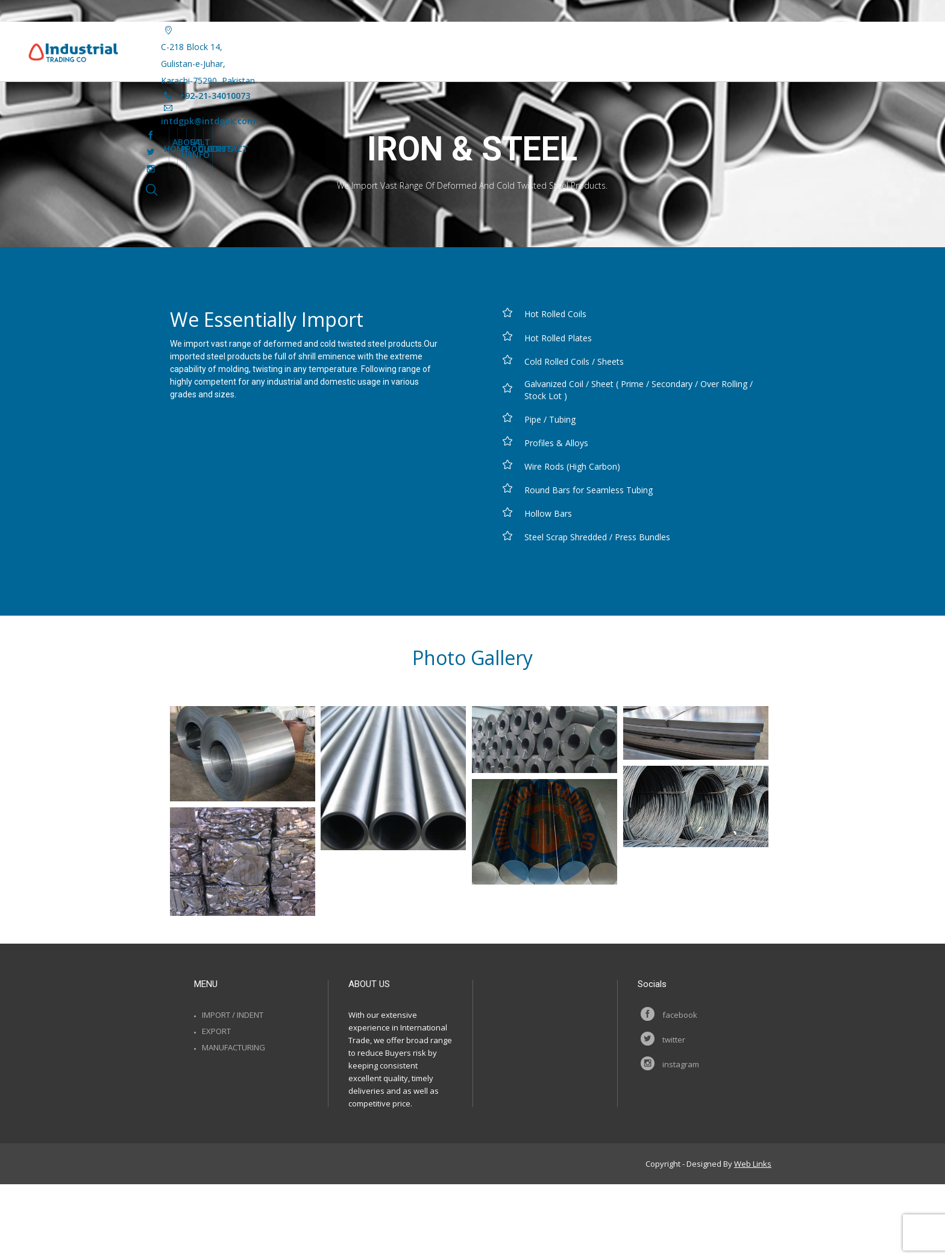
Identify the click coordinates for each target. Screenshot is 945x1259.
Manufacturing (233, 1047)
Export (216, 1031)
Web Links (752, 1163)
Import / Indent (232, 1014)
